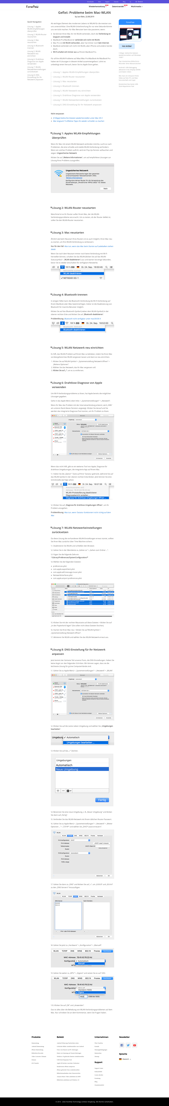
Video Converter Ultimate (39, 1056)
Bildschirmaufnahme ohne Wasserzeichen (68, 1073)
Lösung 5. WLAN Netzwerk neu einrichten (33, 53)
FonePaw (130, 22)
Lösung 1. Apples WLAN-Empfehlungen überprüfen (36, 28)
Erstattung (97, 1078)
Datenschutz (98, 1053)
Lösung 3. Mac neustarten (33, 41)
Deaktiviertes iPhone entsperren (66, 1066)
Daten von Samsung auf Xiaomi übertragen (69, 1053)
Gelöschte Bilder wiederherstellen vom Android (70, 1046)
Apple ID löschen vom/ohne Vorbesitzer (68, 1063)
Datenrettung (35, 1043)
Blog (124, 1)
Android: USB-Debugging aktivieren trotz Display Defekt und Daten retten (129, 69)
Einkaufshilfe (98, 1071)
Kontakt (97, 1046)
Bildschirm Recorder (37, 1053)
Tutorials (116, 1)
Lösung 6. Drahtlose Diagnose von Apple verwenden (35, 61)
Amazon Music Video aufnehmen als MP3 (69, 1076)
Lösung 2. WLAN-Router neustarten (37, 35)
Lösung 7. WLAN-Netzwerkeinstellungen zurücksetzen (36, 69)
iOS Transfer (35, 1063)
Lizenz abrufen (99, 1075)
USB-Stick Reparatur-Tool (64, 1060)
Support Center (99, 1068)
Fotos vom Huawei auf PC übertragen (67, 1050)
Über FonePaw (99, 1043)
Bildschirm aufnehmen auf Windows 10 (68, 1080)
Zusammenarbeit (99, 1085)
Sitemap (97, 1056)
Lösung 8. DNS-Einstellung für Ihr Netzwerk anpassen (35, 77)
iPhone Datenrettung (37, 1050)
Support (107, 1)
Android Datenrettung (38, 1046)
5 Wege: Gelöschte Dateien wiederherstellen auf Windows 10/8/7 (130, 55)
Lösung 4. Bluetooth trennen (35, 47)
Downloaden (90, 1)
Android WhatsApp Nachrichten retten (68, 1043)
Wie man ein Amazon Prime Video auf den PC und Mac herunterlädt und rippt (129, 78)
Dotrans (34, 1060)
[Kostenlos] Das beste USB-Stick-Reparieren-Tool (128, 85)
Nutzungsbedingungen (101, 1050)
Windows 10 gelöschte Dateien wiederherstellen (70, 1056)
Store (99, 1)
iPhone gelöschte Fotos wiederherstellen (68, 1070)
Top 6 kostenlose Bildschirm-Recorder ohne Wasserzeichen (130, 62)
